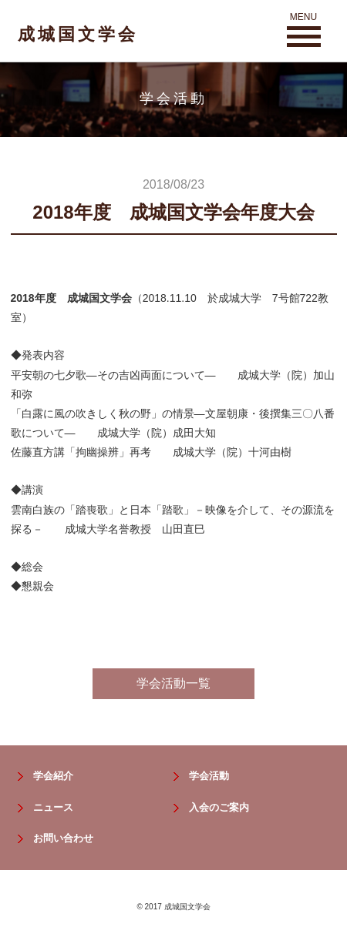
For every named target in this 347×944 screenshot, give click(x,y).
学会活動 (209, 776)
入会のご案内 (219, 807)
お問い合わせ (63, 838)
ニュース (53, 807)
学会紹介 (53, 776)
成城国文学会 (78, 34)
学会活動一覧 (173, 683)
